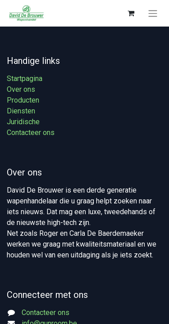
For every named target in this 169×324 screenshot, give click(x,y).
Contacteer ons (31, 132)
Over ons (21, 89)
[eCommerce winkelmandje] (131, 13)
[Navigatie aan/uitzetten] (152, 13)
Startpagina (24, 78)
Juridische (23, 121)
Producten (23, 100)
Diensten (21, 111)
